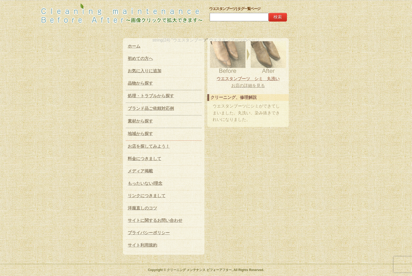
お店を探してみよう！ (149, 146)
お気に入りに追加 (144, 71)
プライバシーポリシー (149, 233)
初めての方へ (140, 58)
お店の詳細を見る (248, 85)
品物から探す (140, 83)
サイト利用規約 (142, 245)
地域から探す (140, 133)
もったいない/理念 (145, 183)
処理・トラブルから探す (151, 96)
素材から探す (140, 121)
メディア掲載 (140, 171)
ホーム (134, 46)
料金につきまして (144, 158)
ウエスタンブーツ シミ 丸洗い (248, 78)
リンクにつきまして (147, 195)
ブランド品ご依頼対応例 (151, 108)
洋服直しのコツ (142, 208)
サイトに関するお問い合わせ (155, 220)
